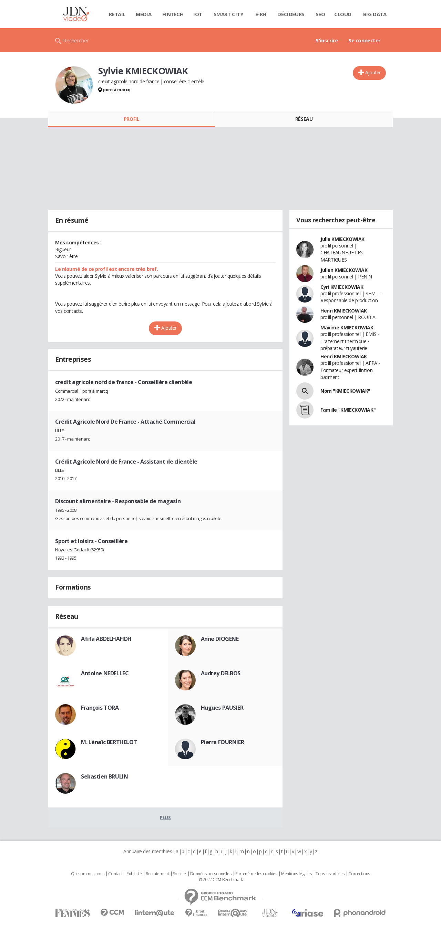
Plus (165, 817)
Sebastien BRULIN (104, 776)
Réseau (303, 119)
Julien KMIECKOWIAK (343, 270)
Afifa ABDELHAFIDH (106, 639)
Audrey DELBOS (221, 673)
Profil (131, 119)
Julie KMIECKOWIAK (342, 239)
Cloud (342, 14)
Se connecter (364, 40)
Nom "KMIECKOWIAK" (345, 391)
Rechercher (76, 40)
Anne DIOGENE (220, 639)
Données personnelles (211, 873)
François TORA (100, 707)
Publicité (134, 873)
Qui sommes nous (87, 873)
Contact (115, 873)
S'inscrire (327, 40)
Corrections (359, 873)
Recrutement (157, 873)
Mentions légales (296, 873)
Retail (117, 14)
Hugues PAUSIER (222, 707)
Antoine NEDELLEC (105, 673)
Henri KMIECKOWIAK (343, 310)
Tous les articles (330, 873)
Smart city (229, 14)
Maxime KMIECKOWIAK (346, 327)
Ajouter (373, 72)
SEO (320, 14)
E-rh (260, 14)
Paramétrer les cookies (256, 873)
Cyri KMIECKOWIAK (341, 287)
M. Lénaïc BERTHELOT (109, 742)
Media (144, 14)
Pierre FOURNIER (222, 742)
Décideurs (290, 14)
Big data (375, 14)
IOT (197, 14)
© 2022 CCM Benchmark (220, 879)
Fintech (172, 14)
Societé (179, 873)
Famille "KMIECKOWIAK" (348, 409)
